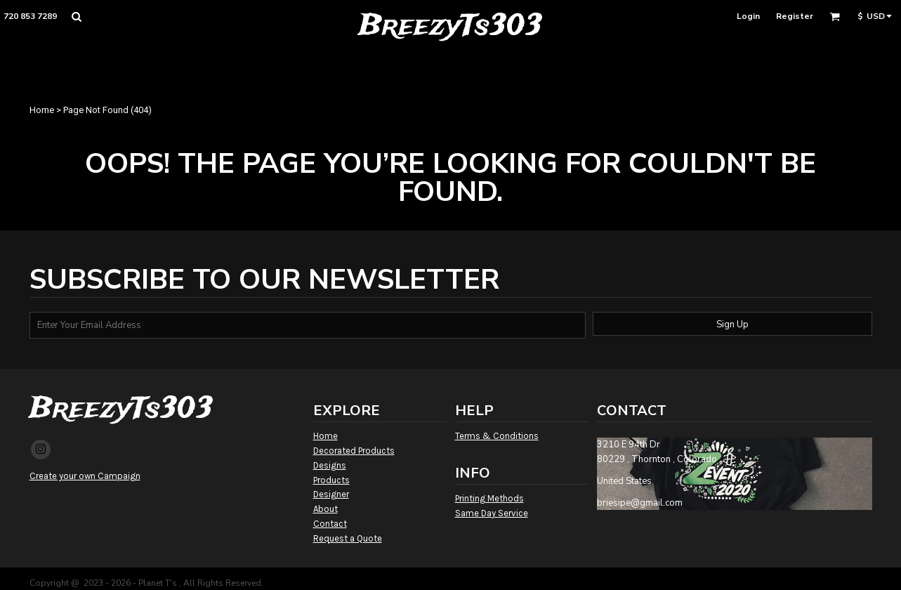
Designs (329, 465)
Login (748, 16)
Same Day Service (491, 513)
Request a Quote (347, 538)
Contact (330, 523)
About (325, 509)
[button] (76, 16)
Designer (331, 494)
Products (331, 480)
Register (794, 16)
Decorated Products (354, 450)
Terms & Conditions (497, 436)
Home (41, 110)
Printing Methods (489, 498)
